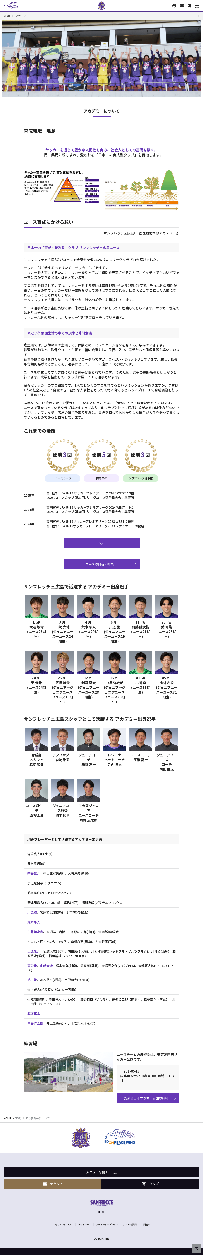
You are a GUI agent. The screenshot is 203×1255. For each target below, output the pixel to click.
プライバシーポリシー (107, 1224)
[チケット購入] (182, 6)
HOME (7, 1118)
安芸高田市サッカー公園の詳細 (146, 1098)
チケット (53, 1183)
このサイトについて (63, 1224)
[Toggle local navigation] (101, 15)
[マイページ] (174, 6)
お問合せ (145, 1224)
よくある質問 (130, 1224)
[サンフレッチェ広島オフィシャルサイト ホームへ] (101, 1207)
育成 (18, 1118)
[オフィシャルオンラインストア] (189, 6)
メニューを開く (101, 1172)
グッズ (150, 1183)
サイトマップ (84, 1224)
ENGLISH (101, 1239)
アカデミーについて (37, 1118)
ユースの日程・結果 (100, 564)
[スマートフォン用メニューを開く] (197, 6)
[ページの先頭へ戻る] (196, 1248)
